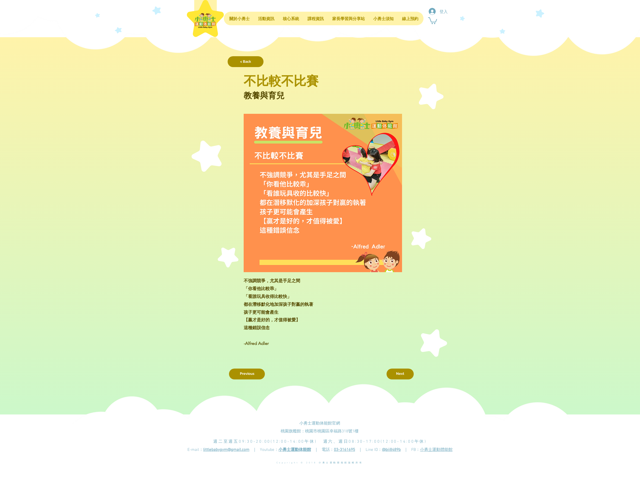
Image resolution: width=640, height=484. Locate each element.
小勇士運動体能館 (294, 449)
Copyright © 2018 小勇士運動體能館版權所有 (320, 462)
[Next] (400, 374)
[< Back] (245, 61)
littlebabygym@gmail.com (226, 449)
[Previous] (247, 374)
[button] (432, 20)
